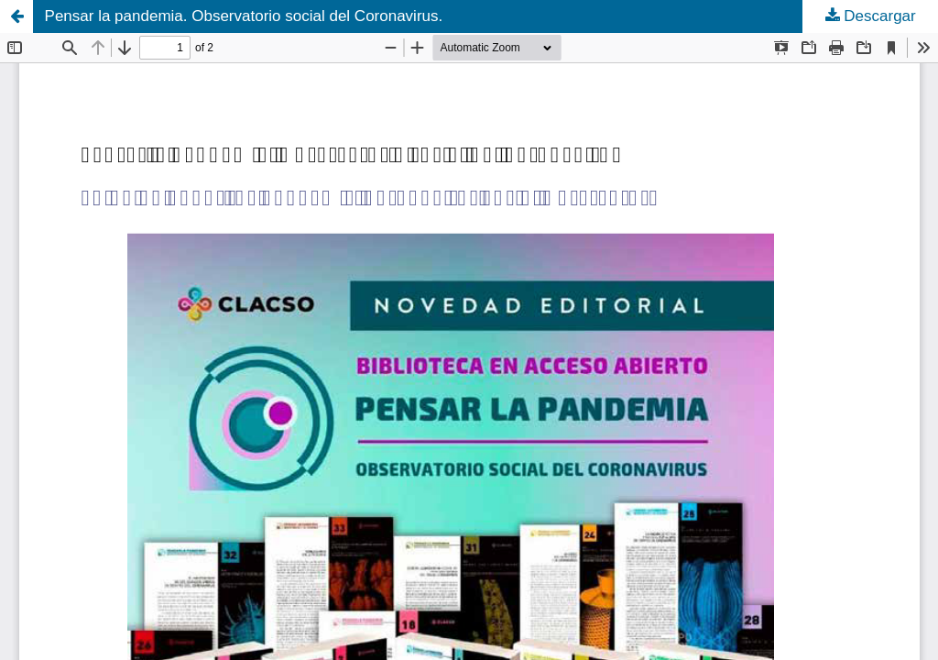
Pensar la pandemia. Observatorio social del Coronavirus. (244, 16)
